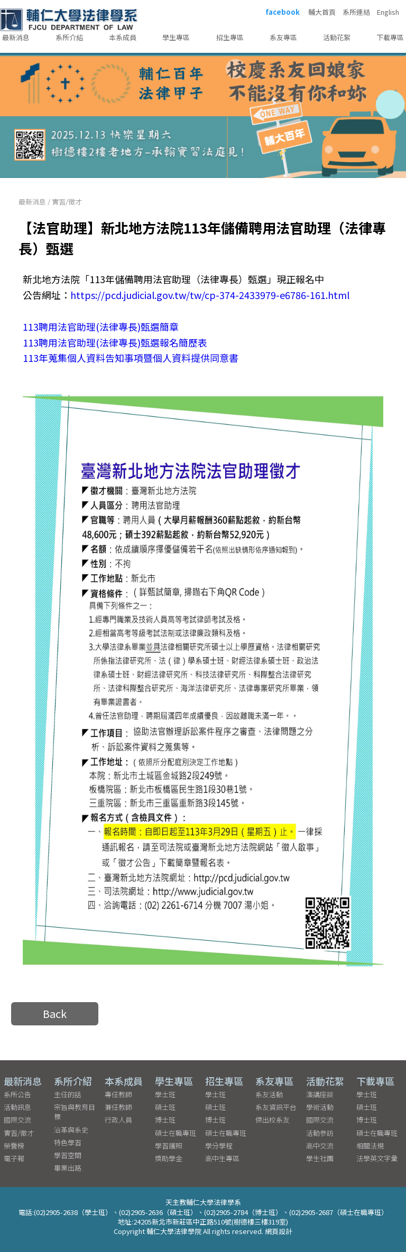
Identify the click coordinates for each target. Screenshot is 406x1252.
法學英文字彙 (377, 1158)
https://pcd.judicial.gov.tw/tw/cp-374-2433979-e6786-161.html (209, 295)
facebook (282, 12)
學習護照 (168, 1146)
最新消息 (16, 37)
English (388, 12)
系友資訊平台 (276, 1107)
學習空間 (67, 1155)
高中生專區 (222, 1158)
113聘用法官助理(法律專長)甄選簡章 (101, 326)
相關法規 (370, 1146)
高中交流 (320, 1146)
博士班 (165, 1120)
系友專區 (283, 37)
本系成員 (122, 37)
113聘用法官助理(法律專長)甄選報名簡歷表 (115, 342)
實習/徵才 (67, 202)
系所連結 (356, 12)
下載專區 (390, 37)
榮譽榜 (14, 1146)
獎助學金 (168, 1158)
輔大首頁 (322, 12)
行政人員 (118, 1120)
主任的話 (67, 1094)
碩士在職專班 (175, 1133)
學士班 (165, 1094)
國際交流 (17, 1120)
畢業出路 (67, 1168)
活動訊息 (17, 1107)
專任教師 (118, 1094)
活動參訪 (320, 1133)
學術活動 (320, 1107)
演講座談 (320, 1094)
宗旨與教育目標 (74, 1112)
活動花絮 (336, 37)
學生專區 (176, 37)
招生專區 (230, 37)
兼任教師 (118, 1107)
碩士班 (165, 1107)
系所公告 (17, 1094)
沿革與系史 (71, 1130)
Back (55, 1013)
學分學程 (219, 1146)
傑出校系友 (272, 1120)
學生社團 (320, 1158)
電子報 (14, 1158)
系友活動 (269, 1094)
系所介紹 (69, 37)
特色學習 (67, 1142)
